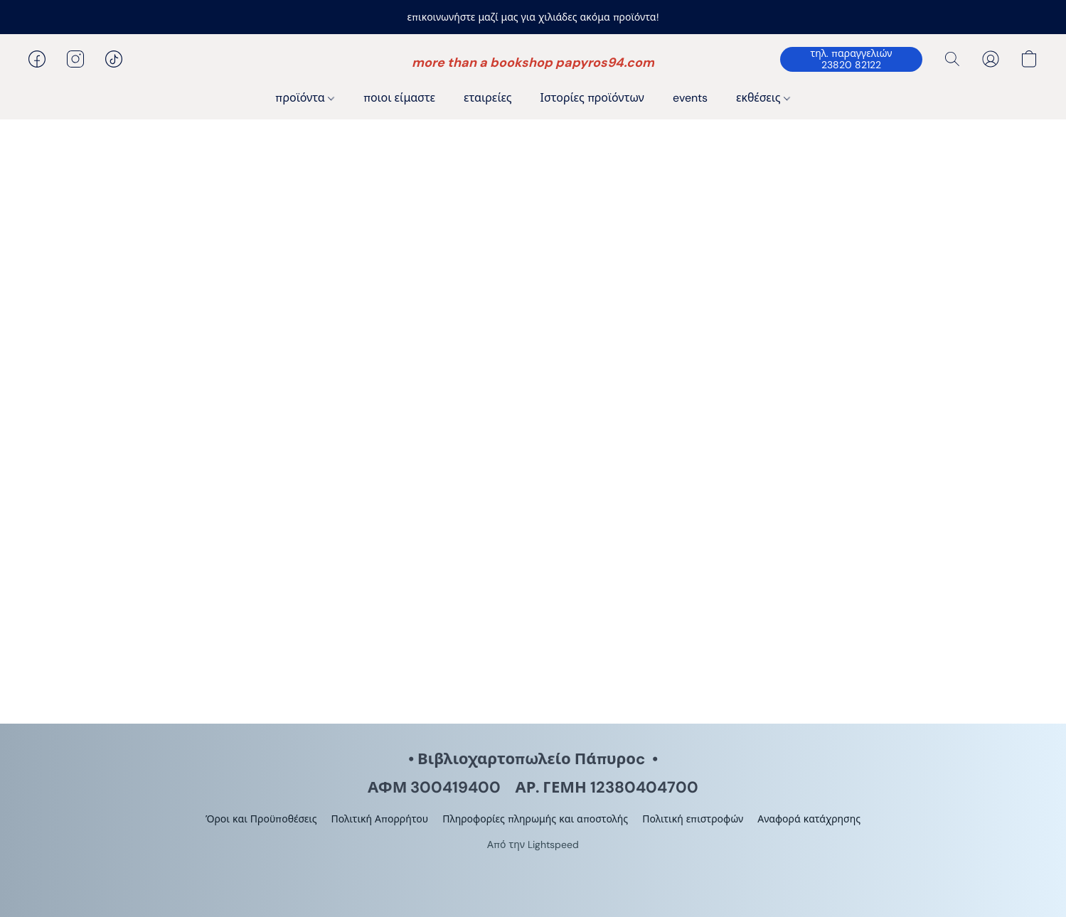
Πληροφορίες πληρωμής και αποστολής (535, 819)
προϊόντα (304, 97)
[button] (533, 62)
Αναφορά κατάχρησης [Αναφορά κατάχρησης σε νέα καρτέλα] (808, 819)
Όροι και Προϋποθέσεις (261, 819)
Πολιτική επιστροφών (692, 819)
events (690, 97)
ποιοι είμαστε (399, 97)
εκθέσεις (763, 97)
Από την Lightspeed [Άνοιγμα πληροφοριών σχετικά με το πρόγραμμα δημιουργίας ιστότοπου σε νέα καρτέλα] (533, 844)
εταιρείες (488, 97)
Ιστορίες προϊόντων (592, 97)
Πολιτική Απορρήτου (379, 819)
